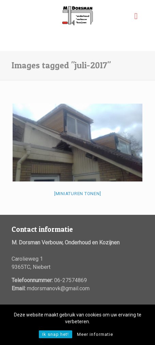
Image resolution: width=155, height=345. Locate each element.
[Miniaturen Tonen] (77, 193)
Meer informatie (95, 334)
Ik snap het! (55, 334)
